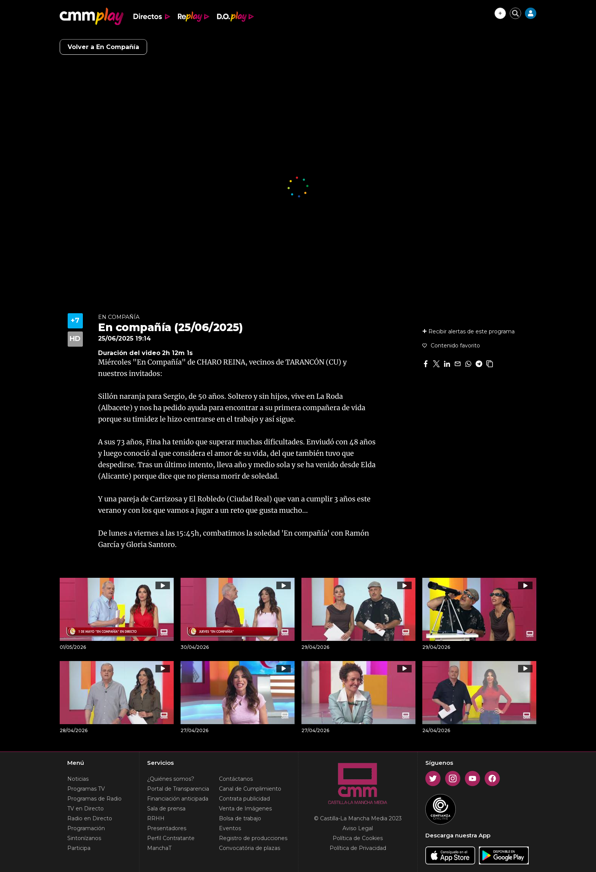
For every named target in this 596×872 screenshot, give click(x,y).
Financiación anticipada (177, 798)
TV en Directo (85, 808)
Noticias (78, 778)
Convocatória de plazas (249, 848)
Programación (86, 828)
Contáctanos (236, 778)
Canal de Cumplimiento (250, 788)
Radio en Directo (89, 818)
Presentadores (166, 828)
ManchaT (159, 848)
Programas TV (86, 788)
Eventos (230, 828)
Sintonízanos (84, 838)
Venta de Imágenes (245, 808)
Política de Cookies (358, 838)
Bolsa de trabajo (240, 818)
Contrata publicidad (244, 798)
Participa (78, 848)
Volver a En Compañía (103, 47)
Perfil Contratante (171, 838)
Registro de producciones (253, 838)
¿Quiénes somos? (170, 778)
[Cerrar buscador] (515, 13)
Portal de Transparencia (178, 788)
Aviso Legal (357, 828)
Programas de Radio (94, 798)
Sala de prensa (166, 808)
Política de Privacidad (358, 848)
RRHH (156, 818)
